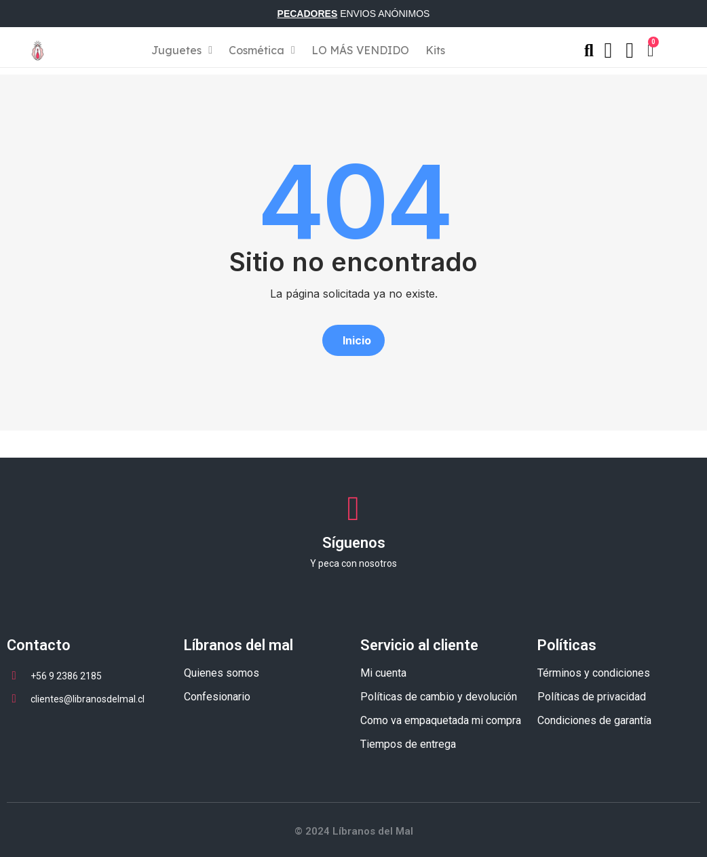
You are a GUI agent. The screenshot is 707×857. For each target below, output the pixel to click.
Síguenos (353, 542)
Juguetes (181, 50)
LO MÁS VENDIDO (360, 50)
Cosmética (262, 50)
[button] (353, 340)
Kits (435, 50)
